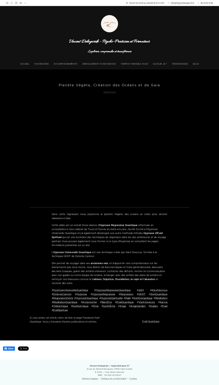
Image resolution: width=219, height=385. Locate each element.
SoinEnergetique (142, 298)
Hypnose (82, 294)
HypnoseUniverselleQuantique (70, 290)
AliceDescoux (159, 290)
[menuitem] (24, 64)
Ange (123, 306)
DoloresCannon (62, 294)
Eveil (164, 306)
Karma (163, 302)
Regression (126, 294)
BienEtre (107, 302)
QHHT (141, 294)
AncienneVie (89, 302)
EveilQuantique (125, 302)
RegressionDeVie (63, 298)
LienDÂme (109, 306)
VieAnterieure (147, 302)
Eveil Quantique (150, 321)
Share (9, 348)
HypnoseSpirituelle (112, 298)
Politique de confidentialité (113, 378)
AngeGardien (137, 306)
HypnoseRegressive (103, 294)
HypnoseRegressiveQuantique (113, 290)
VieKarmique (60, 306)
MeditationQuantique (65, 302)
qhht (141, 290)
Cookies (133, 378)
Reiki (128, 298)
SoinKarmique (80, 306)
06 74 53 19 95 (207, 3)
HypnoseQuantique (87, 298)
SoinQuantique (159, 294)
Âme (96, 306)
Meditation (161, 298)
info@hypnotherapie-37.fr (182, 3)
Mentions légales (90, 378)
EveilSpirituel (60, 310)
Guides (154, 306)
